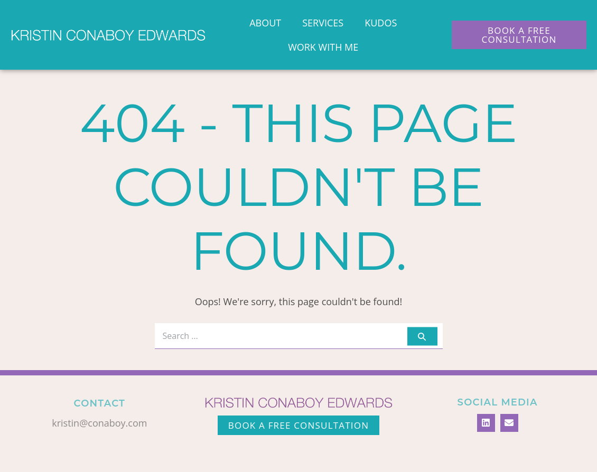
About (265, 22)
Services (322, 22)
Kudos (381, 22)
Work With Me (323, 47)
